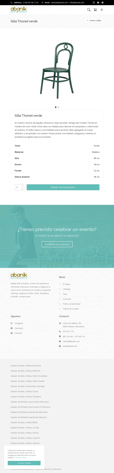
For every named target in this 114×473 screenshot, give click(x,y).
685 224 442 (68, 336)
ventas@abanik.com (59, 2)
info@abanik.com (77, 2)
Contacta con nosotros (57, 244)
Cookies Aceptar (24, 463)
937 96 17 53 (68, 331)
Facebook (19, 328)
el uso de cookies (19, 458)
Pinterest (18, 333)
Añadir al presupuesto (63, 187)
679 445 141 (80, 336)
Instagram (19, 323)
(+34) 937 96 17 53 (30, 2)
